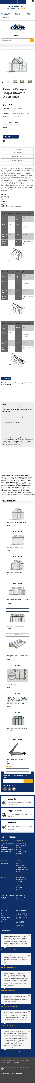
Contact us (16, 1062)
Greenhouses (6, 393)
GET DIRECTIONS (20, 926)
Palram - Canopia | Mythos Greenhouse (16, 522)
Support (3, 900)
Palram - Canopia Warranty (9, 422)
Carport (18, 883)
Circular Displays (20, 865)
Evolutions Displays (21, 867)
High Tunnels (4, 863)
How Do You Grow (20, 900)
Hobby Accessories (21, 879)
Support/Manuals (17, 160)
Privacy (3, 921)
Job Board (18, 902)
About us (3, 1060)
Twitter (9, 789)
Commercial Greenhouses (8, 849)
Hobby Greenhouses (6, 851)
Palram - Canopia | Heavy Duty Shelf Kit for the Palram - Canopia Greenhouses (17, 656)
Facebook (5, 789)
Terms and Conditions (21, 898)
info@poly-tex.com (20, 922)
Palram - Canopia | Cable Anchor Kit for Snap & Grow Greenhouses (17, 683)
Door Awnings (19, 892)
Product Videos (17, 164)
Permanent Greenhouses (7, 843)
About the (17, 14)
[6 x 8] (5, 123)
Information (17, 149)
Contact (29, 14)
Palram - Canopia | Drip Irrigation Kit (15, 703)
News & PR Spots (5, 917)
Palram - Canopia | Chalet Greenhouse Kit (16, 626)
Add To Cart (10, 136)
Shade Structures (5, 877)
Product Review (17, 153)
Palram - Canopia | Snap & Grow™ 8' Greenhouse (15, 573)
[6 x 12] (10, 123)
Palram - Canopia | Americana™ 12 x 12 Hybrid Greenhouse (17, 600)
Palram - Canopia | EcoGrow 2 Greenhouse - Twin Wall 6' (17, 729)
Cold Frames (19, 887)
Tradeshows (4, 919)
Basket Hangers (20, 863)
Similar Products (17, 156)
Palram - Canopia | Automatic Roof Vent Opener (16, 760)
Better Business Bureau (6, 15)
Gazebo (18, 885)
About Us (3, 913)
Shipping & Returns (6, 1062)
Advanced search (24, 1060)
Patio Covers (19, 881)
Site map (15, 1060)
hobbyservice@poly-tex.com (13, 444)
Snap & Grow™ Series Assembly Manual (12, 417)
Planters (18, 889)
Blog (2, 915)
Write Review (6, 378)
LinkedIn (14, 789)
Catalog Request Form (7, 898)
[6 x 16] (16, 123)
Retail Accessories (21, 845)
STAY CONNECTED (8, 785)
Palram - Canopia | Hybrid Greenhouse (15, 547)
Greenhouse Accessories (22, 843)
